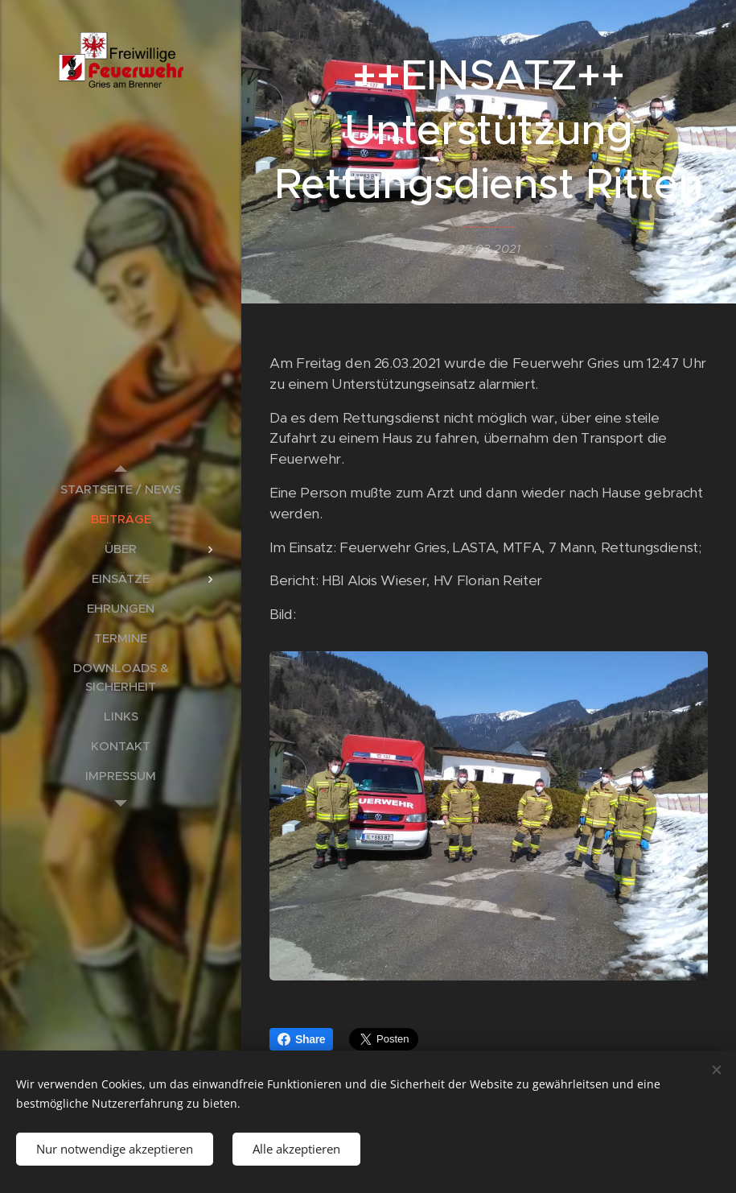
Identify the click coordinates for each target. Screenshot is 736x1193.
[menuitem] (120, 489)
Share (301, 1039)
